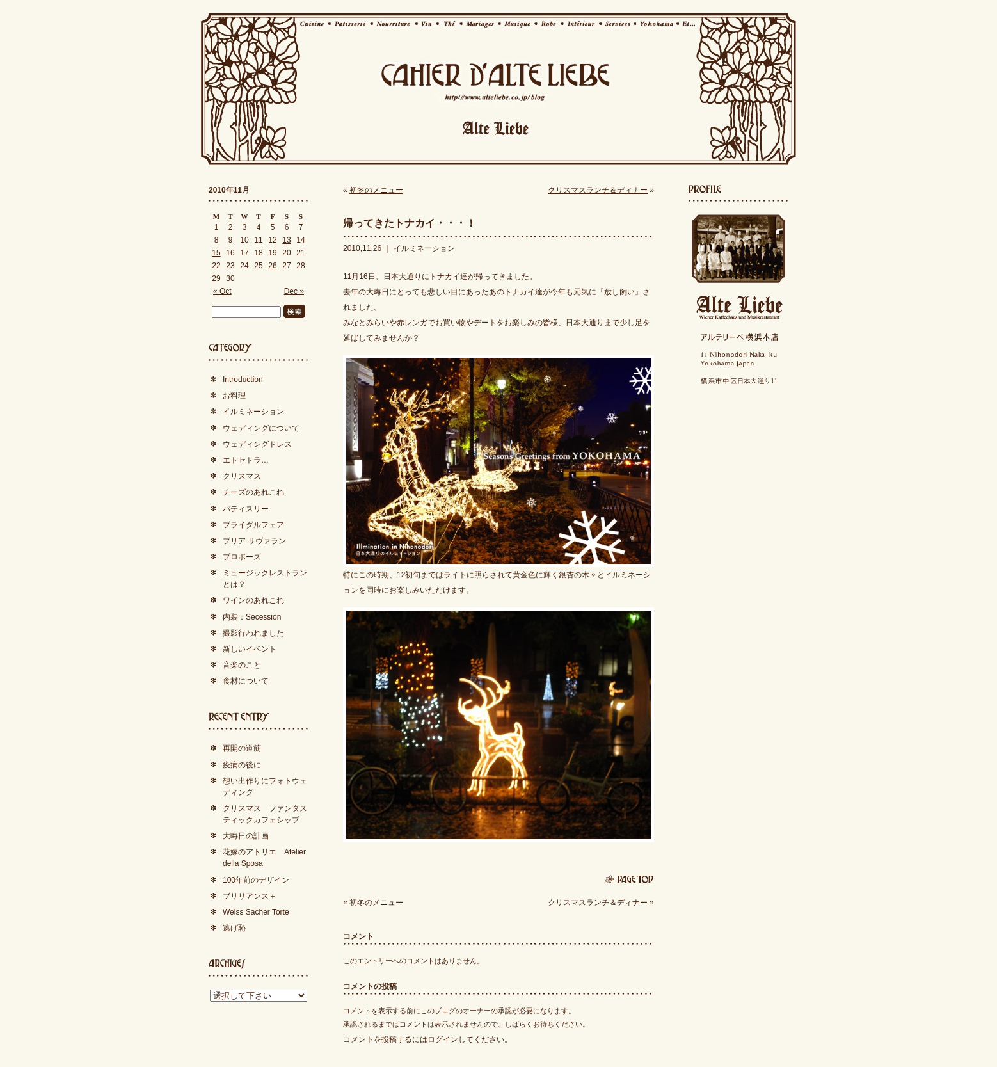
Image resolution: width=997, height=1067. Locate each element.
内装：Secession (252, 617)
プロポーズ (242, 556)
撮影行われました (253, 633)
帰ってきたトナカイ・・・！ (409, 223)
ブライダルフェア (253, 524)
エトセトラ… (246, 460)
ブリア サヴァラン (254, 540)
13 (286, 240)
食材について (246, 681)
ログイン (442, 1039)
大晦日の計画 (246, 835)
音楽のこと (242, 665)
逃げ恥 (234, 928)
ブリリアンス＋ (249, 896)
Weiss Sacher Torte (256, 912)
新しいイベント (249, 649)
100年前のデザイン (256, 880)
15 (216, 252)
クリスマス (242, 476)
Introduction (243, 379)
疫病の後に (242, 764)
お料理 (234, 395)
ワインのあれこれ (253, 600)
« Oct (222, 291)
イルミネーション (424, 248)
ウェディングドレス (257, 444)
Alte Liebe (738, 307)
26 (272, 265)
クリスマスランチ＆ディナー (598, 190)
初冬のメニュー (376, 190)
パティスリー (246, 508)
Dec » (294, 291)
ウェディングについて (261, 428)
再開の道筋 (242, 748)
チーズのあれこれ (253, 492)
